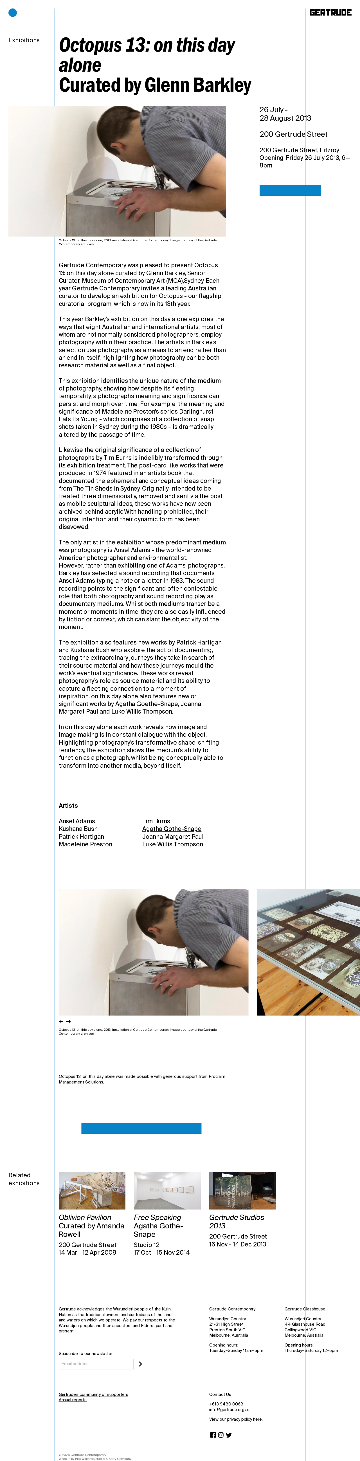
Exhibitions (24, 40)
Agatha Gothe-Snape (171, 829)
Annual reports (73, 1400)
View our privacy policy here (235, 1419)
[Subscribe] (140, 1364)
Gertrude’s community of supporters (94, 1394)
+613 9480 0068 (226, 1404)
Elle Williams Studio (90, 1459)
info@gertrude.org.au (229, 1410)
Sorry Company (120, 1459)
